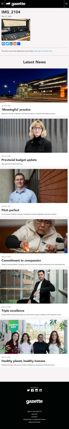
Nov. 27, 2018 (6, 16)
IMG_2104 (10, 12)
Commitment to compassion (21, 260)
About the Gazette (34, 411)
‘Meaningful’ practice (16, 109)
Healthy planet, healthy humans (23, 361)
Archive (34, 414)
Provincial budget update (19, 160)
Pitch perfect (10, 210)
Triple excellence (12, 310)
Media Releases (34, 422)
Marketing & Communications (34, 419)
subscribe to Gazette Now (43, 51)
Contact (34, 417)
